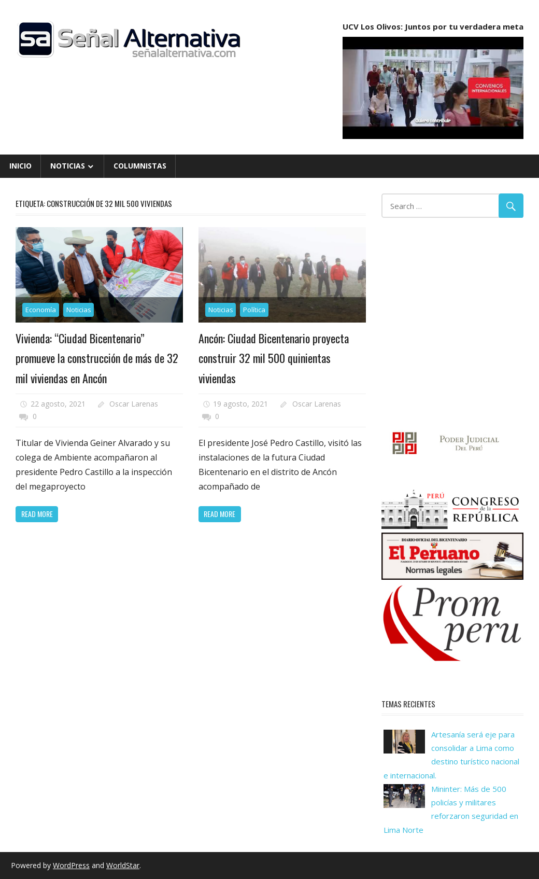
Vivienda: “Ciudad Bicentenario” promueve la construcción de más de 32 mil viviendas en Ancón (97, 358)
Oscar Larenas (133, 404)
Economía (40, 309)
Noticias (67, 166)
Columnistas (140, 166)
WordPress (71, 865)
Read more (37, 513)
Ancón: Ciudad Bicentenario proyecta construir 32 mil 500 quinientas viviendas (273, 358)
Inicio (20, 166)
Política (254, 309)
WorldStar (122, 865)
